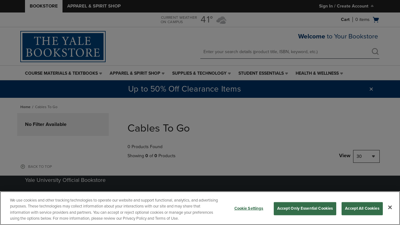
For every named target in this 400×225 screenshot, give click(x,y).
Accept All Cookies (362, 208)
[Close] (390, 207)
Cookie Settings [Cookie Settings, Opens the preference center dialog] (248, 208)
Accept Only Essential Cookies (305, 208)
